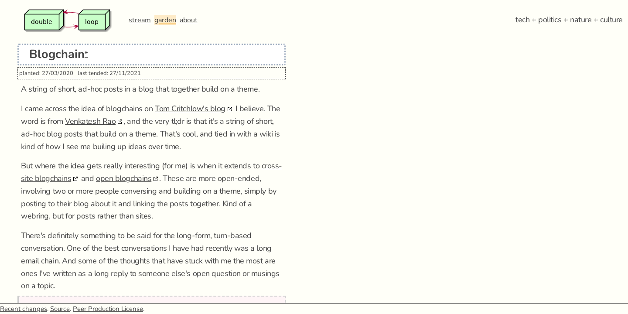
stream (140, 20)
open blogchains (123, 178)
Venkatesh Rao (90, 121)
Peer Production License (108, 308)
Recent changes (23, 308)
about (189, 20)
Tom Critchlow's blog (190, 108)
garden (165, 20)
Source (60, 308)
